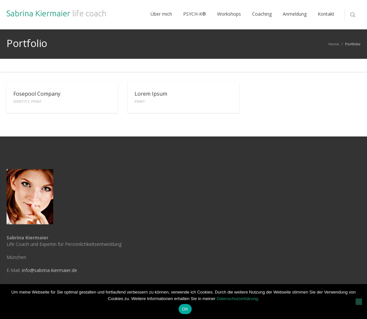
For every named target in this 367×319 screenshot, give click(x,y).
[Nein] (359, 301)
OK (185, 309)
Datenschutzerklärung (237, 298)
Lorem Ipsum (151, 97)
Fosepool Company (36, 97)
